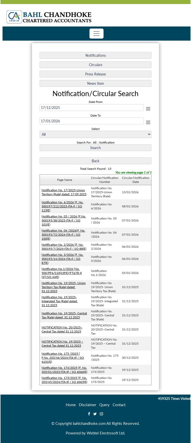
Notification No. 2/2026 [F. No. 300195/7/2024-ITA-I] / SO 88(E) (64, 246)
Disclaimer (87, 404)
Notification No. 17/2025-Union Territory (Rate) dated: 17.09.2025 (64, 192)
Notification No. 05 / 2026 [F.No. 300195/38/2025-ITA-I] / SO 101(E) (64, 220)
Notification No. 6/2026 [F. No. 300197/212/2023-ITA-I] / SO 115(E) (63, 206)
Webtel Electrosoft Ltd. (106, 433)
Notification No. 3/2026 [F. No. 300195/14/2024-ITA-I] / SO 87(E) (63, 258)
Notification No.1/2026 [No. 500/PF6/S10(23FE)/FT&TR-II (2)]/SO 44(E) (62, 272)
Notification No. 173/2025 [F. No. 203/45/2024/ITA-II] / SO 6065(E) (64, 378)
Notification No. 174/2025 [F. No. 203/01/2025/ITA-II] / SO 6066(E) (64, 368)
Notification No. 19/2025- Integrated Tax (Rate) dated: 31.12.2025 (60, 300)
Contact (119, 404)
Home (71, 404)
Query (104, 404)
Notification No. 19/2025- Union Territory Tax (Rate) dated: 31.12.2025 (64, 286)
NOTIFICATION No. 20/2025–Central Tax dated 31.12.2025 (62, 328)
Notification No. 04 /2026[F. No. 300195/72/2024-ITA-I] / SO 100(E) (63, 234)
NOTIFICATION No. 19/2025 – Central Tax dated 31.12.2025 (62, 342)
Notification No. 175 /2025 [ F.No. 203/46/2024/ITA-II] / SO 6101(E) (63, 356)
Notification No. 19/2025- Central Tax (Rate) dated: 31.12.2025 (64, 314)
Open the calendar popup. (147, 110)
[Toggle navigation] (96, 34)
